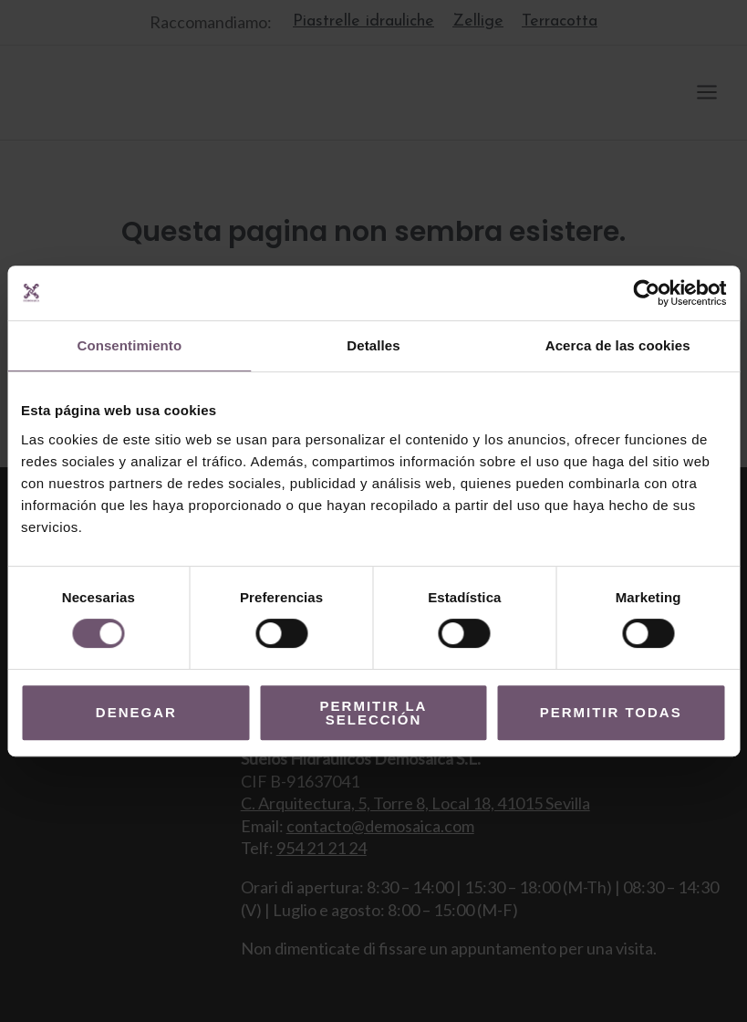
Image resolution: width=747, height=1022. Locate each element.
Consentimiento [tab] (129, 345)
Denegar (136, 712)
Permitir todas (611, 712)
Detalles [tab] (373, 345)
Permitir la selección (374, 712)
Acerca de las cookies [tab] (617, 345)
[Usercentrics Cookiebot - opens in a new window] (646, 293)
